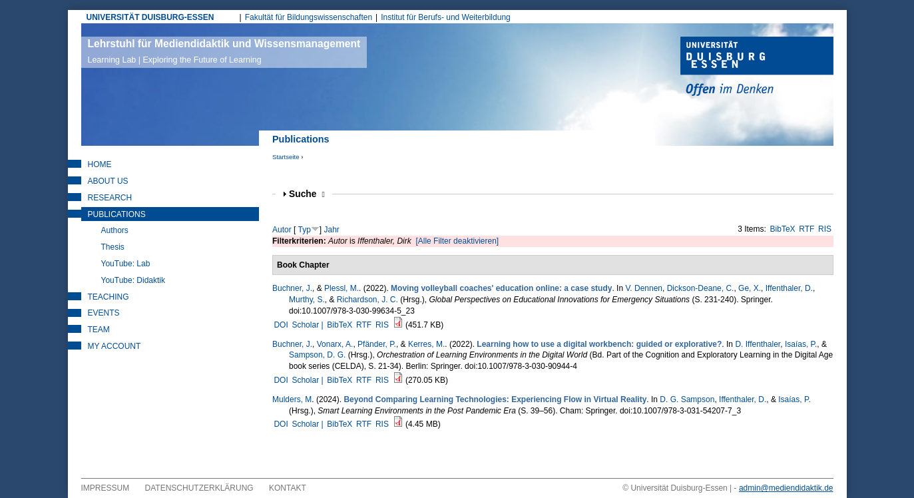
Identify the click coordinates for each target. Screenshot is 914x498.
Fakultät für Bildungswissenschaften (308, 17)
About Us (108, 181)
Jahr (332, 229)
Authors (114, 230)
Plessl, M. (341, 288)
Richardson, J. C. (367, 299)
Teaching (108, 297)
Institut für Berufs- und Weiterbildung (446, 17)
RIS (824, 229)
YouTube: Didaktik (133, 280)
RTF (806, 229)
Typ (304, 229)
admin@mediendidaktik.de (786, 488)
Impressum (105, 488)
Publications (117, 214)
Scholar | (308, 325)
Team (99, 329)
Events (104, 313)
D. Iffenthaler (757, 344)
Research (110, 197)
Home (100, 164)
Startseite (286, 156)
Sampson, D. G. (317, 355)
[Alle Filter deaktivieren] (457, 241)
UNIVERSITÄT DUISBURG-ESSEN (150, 17)
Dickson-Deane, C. (700, 288)
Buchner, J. (292, 288)
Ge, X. (749, 288)
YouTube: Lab (125, 263)
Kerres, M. (426, 344)
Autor (282, 229)
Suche (307, 194)
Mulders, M (292, 399)
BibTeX (783, 229)
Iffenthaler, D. (789, 288)
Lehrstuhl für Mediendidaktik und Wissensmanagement (224, 51)
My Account (114, 346)
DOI (281, 325)
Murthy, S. (307, 299)
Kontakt (287, 488)
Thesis (112, 247)
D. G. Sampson (687, 399)
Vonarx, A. (335, 344)
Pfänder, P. (376, 344)
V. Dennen (643, 288)
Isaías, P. (801, 344)
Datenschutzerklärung (199, 488)
